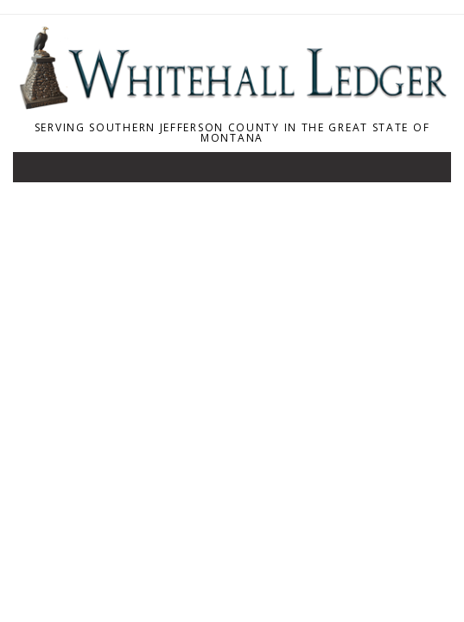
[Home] (232, 104)
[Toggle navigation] (38, 171)
